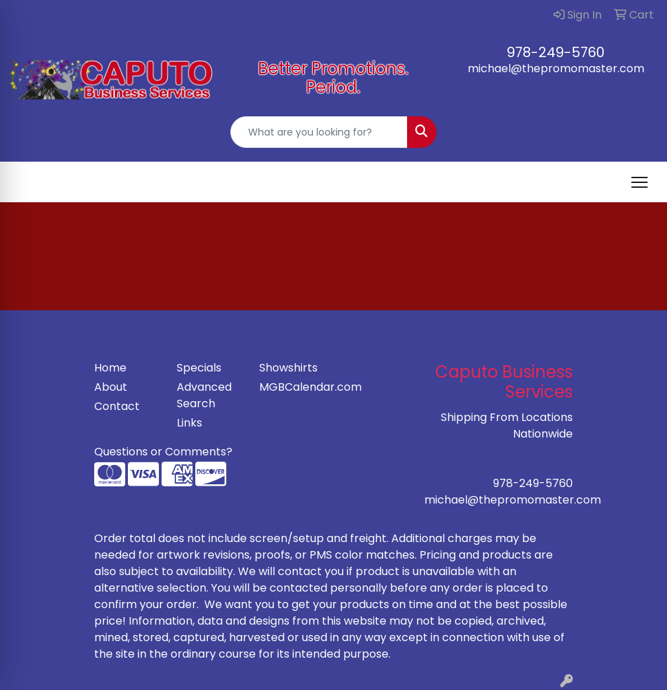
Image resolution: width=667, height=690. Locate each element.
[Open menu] (639, 182)
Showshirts (288, 368)
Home (110, 368)
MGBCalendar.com (292, 387)
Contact (117, 406)
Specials (199, 368)
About (110, 387)
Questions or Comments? (163, 452)
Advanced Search (204, 395)
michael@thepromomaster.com (556, 68)
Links (189, 423)
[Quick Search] (318, 132)
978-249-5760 (555, 52)
